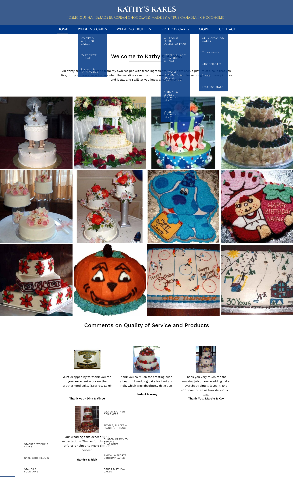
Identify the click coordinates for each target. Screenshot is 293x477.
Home (62, 29)
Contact (227, 29)
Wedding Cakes (92, 29)
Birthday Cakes (175, 29)
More (204, 29)
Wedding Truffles (134, 29)
